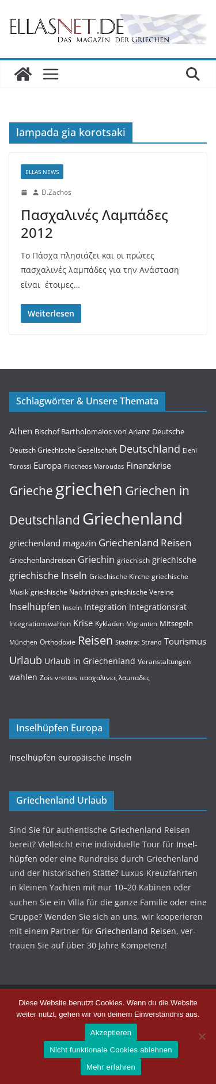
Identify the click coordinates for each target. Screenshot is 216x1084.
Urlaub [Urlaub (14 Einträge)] (25, 660)
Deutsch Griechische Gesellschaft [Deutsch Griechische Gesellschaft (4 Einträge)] (63, 450)
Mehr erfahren (110, 1067)
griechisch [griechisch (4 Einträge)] (133, 560)
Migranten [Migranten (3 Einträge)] (141, 624)
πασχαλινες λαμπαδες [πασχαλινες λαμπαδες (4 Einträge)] (114, 677)
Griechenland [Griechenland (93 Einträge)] (132, 518)
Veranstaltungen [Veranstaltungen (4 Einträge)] (164, 661)
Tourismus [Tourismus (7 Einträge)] (185, 641)
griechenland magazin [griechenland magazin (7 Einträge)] (52, 543)
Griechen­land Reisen (136, 930)
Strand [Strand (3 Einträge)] (152, 642)
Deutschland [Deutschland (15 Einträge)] (149, 448)
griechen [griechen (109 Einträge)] (89, 488)
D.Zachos (56, 192)
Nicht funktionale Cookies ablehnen (111, 1050)
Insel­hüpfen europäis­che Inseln (70, 757)
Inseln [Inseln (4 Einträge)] (72, 607)
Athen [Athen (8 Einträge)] (20, 431)
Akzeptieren (110, 1032)
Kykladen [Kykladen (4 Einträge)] (109, 623)
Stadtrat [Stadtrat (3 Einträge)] (127, 642)
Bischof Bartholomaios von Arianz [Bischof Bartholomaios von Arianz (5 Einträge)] (92, 431)
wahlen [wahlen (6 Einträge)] (23, 677)
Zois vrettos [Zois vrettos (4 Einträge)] (58, 677)
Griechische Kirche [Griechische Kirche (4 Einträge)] (119, 576)
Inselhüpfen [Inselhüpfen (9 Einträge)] (34, 606)
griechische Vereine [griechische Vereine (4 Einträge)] (142, 592)
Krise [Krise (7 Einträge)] (83, 622)
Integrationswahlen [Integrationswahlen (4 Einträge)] (40, 623)
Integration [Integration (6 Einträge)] (105, 606)
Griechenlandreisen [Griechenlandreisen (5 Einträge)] (42, 560)
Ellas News (42, 172)
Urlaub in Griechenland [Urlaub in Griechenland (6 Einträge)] (89, 660)
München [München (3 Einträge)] (23, 642)
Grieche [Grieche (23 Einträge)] (31, 491)
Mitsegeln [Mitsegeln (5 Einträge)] (176, 623)
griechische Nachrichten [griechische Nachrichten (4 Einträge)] (69, 592)
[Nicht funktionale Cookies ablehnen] (201, 1036)
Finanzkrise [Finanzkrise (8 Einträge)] (148, 465)
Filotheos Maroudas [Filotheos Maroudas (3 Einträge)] (94, 466)
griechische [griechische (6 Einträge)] (174, 559)
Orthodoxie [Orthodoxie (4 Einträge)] (57, 642)
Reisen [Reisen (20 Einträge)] (95, 640)
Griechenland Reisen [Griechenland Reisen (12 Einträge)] (144, 542)
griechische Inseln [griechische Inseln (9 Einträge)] (48, 575)
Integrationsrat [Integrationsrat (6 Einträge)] (158, 606)
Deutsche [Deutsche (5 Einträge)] (168, 431)
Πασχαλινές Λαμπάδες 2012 (94, 223)
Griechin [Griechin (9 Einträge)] (96, 559)
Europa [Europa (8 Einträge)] (47, 465)
